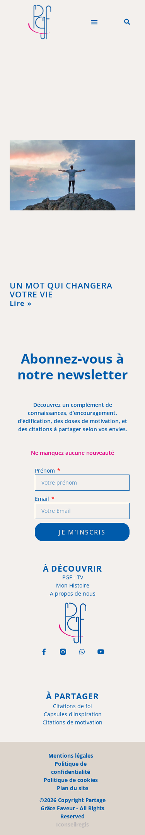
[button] (94, 22)
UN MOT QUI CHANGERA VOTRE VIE (61, 290)
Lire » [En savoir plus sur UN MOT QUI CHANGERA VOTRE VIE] (21, 303)
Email (42, 498)
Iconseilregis (72, 824)
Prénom (45, 470)
